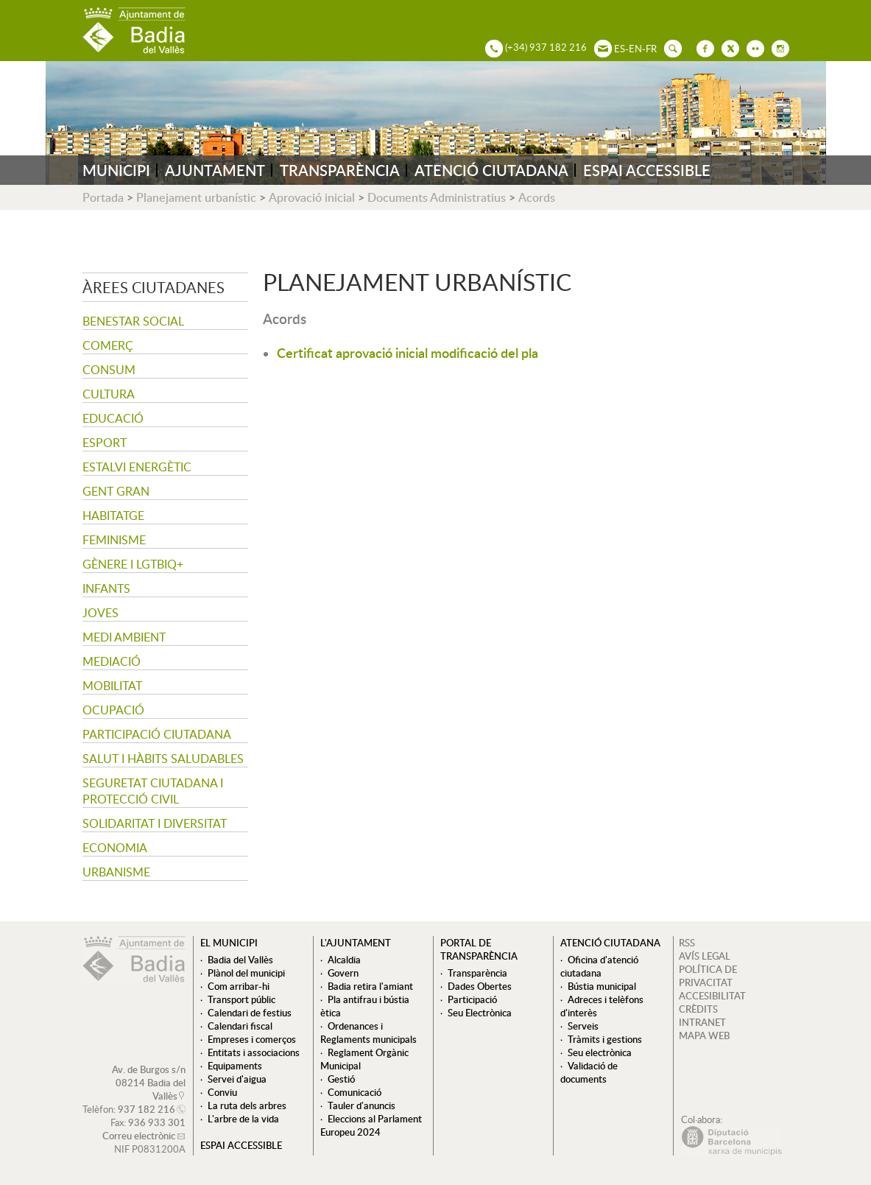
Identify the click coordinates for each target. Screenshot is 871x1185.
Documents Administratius (436, 197)
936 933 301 (157, 1122)
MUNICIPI (116, 170)
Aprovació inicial (312, 197)
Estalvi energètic (136, 467)
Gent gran (115, 491)
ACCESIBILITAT (712, 995)
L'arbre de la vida (243, 1118)
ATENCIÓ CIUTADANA (491, 170)
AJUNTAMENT (215, 170)
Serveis (583, 1026)
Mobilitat (112, 686)
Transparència (477, 973)
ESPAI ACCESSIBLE (646, 170)
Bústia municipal (602, 986)
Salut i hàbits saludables (163, 758)
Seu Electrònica (480, 1012)
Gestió (341, 1079)
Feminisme (114, 540)
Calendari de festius (250, 1012)
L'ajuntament (355, 942)
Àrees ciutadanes (153, 287)
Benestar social (133, 321)
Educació (113, 418)
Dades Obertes (480, 986)
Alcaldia (344, 959)
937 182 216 (146, 1109)
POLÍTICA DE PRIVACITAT (708, 976)
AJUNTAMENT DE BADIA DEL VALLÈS (134, 30)
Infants (106, 588)
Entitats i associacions (254, 1052)
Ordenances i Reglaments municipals (368, 1032)
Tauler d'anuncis (361, 1105)
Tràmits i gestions (605, 1039)
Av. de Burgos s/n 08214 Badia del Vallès (149, 1083)
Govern (343, 973)
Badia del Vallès (240, 959)
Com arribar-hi (238, 986)
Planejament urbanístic (196, 197)
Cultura (108, 394)
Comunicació (354, 1092)
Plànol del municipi (246, 973)
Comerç (107, 345)
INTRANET (702, 1022)
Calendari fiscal (240, 1026)
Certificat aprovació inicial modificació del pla (407, 352)
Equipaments (235, 1065)
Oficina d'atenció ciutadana (599, 966)
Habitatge (113, 515)
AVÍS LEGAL (704, 956)
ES (619, 48)
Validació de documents (589, 1072)
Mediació (111, 661)
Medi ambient (124, 637)
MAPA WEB (704, 1035)
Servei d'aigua (237, 1079)
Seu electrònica (600, 1052)
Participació (472, 999)
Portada (103, 197)
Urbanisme (116, 872)
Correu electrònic (138, 1135)
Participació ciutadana (156, 734)
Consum (108, 370)
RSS (687, 942)
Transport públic (241, 999)
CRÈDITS (698, 1009)
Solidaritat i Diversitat (154, 823)
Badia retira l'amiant (370, 986)
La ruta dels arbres (247, 1105)
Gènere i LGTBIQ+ (132, 564)
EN (635, 48)
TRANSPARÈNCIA (340, 170)
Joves (100, 613)
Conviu (222, 1092)
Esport (104, 443)
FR (651, 48)
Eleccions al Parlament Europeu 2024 (371, 1125)
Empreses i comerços (252, 1039)
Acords (536, 197)
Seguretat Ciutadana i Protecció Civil (152, 791)
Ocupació (113, 710)
